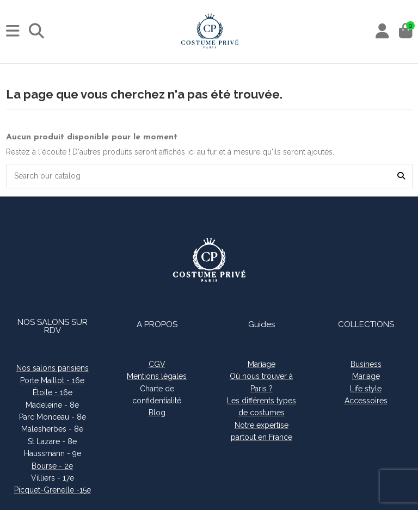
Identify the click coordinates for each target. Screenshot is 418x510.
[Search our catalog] (401, 176)
